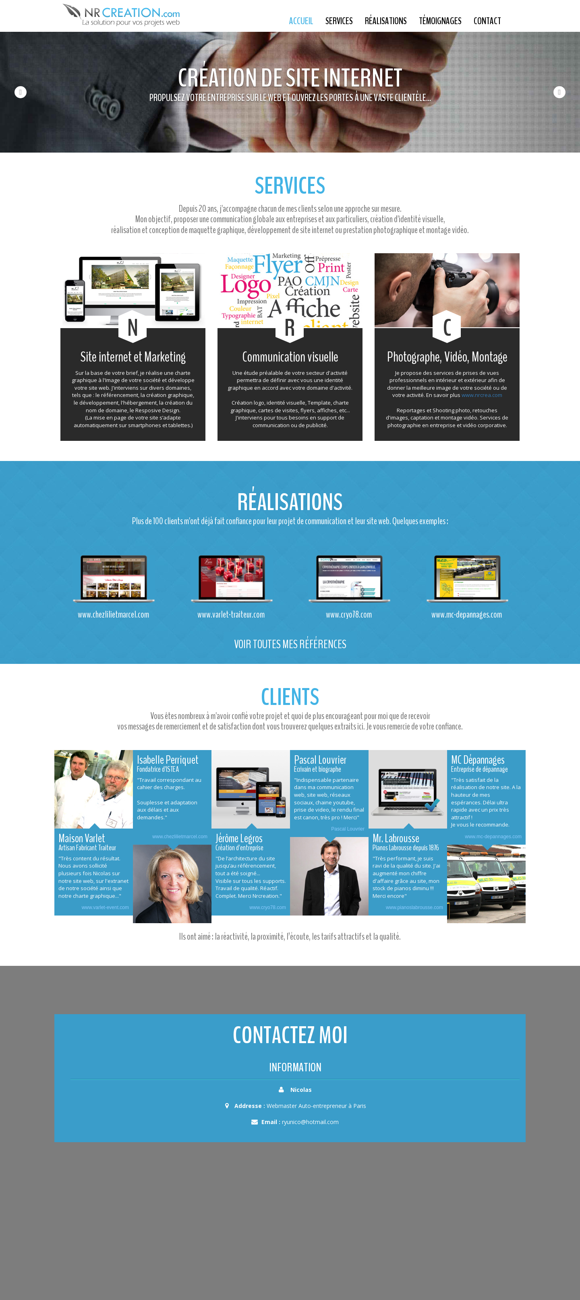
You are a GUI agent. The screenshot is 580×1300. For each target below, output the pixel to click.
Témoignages (440, 20)
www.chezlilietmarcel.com (179, 836)
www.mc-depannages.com (493, 836)
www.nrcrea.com (482, 395)
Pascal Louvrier (348, 829)
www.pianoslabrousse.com (414, 907)
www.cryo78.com (267, 907)
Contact (487, 20)
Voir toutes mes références (290, 644)
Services (339, 20)
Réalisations (386, 20)
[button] (14, 92)
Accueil (301, 20)
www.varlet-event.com (105, 907)
